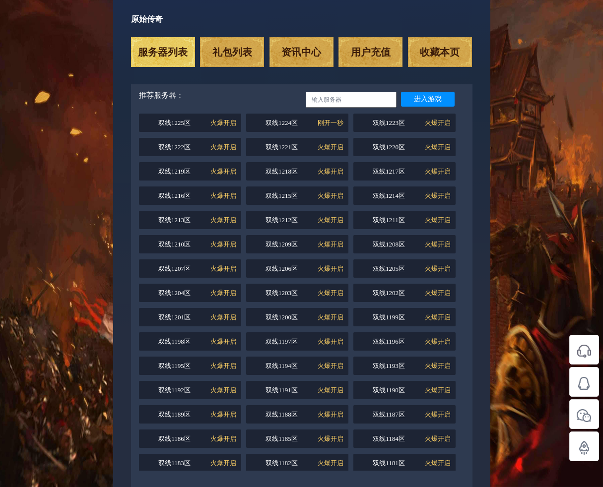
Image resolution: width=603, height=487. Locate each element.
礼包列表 (232, 52)
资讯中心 (301, 52)
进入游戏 (428, 99)
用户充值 (371, 52)
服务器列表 (163, 52)
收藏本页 (440, 52)
